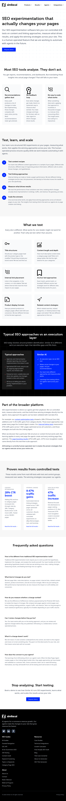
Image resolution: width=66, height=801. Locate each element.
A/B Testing (5, 753)
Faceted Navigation (8, 743)
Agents (47, 5)
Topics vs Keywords (8, 762)
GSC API (4, 746)
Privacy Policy (6, 786)
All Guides (5, 740)
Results (38, 5)
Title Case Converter (40, 756)
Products (28, 5)
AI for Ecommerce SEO (9, 750)
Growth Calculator (40, 746)
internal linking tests (45, 424)
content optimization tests (24, 419)
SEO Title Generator (40, 762)
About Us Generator (40, 759)
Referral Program (7, 783)
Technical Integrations (41, 743)
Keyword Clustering (8, 759)
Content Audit (6, 756)
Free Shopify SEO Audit (41, 750)
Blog (35, 753)
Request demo (9, 50)
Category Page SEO (8, 765)
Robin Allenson (7, 780)
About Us (5, 774)
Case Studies (38, 740)
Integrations (59, 5)
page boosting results (20, 439)
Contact (4, 777)
